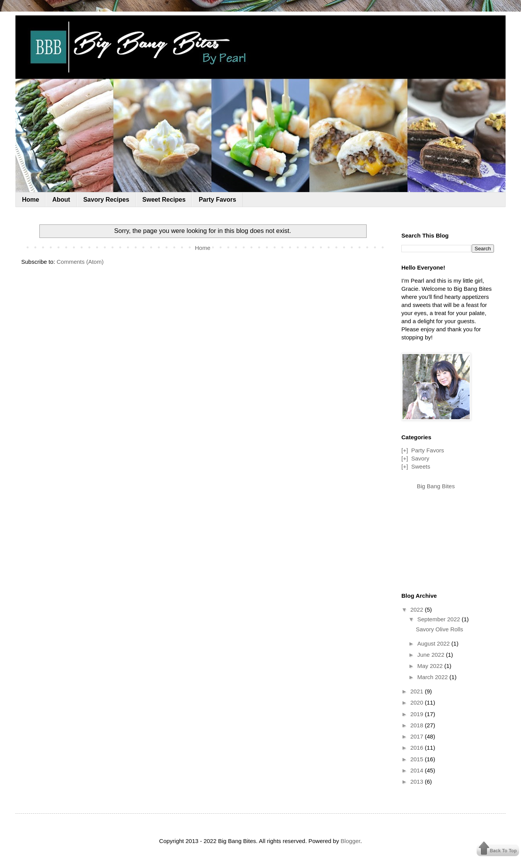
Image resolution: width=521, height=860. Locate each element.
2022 (417, 609)
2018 (417, 725)
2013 (417, 781)
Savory (420, 458)
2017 (417, 736)
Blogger (350, 841)
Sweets (420, 466)
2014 (417, 770)
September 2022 (439, 619)
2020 (417, 702)
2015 (417, 759)
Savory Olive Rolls (439, 629)
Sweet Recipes (164, 199)
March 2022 (433, 677)
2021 (417, 691)
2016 (417, 747)
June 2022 (431, 654)
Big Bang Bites (436, 486)
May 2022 (430, 666)
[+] (404, 450)
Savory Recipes (106, 199)
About (61, 199)
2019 (417, 714)
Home (30, 199)
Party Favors (217, 199)
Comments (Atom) (80, 261)
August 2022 (434, 643)
